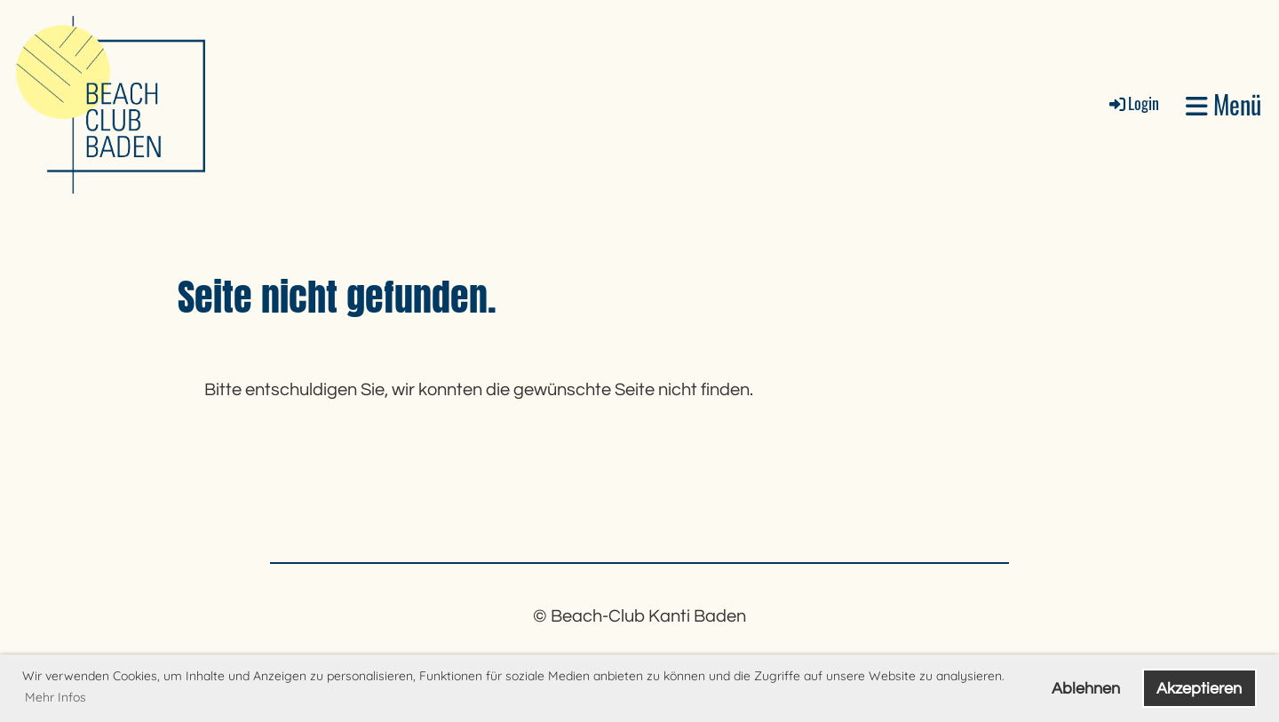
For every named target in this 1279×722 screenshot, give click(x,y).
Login (1133, 103)
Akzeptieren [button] (1199, 688)
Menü (1223, 104)
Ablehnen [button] (1086, 688)
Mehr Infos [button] (55, 697)
